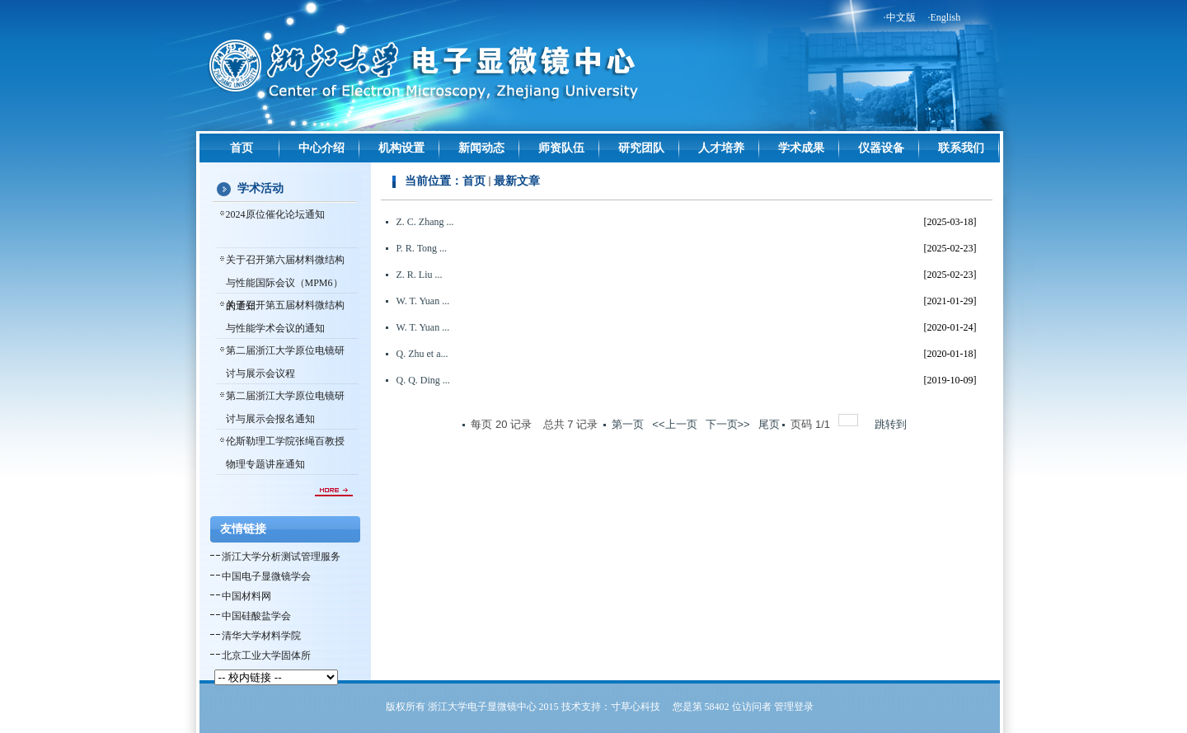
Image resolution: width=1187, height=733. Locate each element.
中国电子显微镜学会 (266, 576)
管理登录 (794, 706)
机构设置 (401, 148)
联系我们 (961, 148)
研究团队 (641, 148)
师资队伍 (561, 148)
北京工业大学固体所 (266, 655)
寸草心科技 (635, 706)
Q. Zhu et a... (422, 353)
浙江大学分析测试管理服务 (281, 556)
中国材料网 (246, 596)
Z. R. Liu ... (419, 274)
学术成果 (801, 148)
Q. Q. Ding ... (423, 380)
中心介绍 (321, 148)
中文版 (901, 17)
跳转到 (892, 424)
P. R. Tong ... (422, 248)
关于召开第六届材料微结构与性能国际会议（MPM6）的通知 (285, 283)
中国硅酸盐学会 (256, 616)
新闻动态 (481, 148)
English (946, 17)
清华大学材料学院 (261, 635)
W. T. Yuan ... (423, 301)
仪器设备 (881, 148)
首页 (241, 148)
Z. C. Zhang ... (425, 222)
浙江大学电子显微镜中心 (482, 706)
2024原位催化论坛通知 (275, 214)
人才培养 (721, 148)
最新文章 (517, 181)
